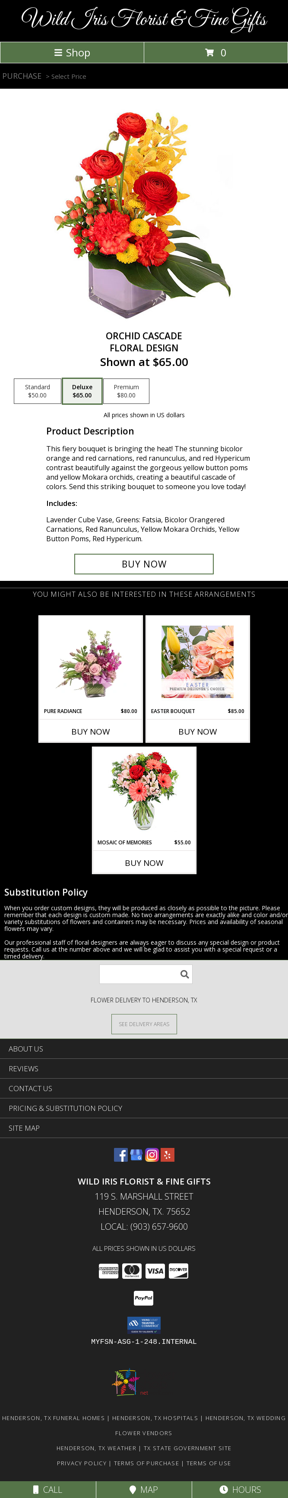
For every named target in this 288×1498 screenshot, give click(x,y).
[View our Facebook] (121, 1159)
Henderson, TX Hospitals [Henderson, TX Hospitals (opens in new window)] (155, 1418)
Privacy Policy (82, 1463)
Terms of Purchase (146, 1463)
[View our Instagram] (152, 1159)
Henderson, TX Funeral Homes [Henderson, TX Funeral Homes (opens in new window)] (53, 1418)
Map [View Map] (144, 1489)
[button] (144, 1325)
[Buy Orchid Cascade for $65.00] (144, 564)
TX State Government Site (187, 1448)
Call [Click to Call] (47, 1489)
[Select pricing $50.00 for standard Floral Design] (37, 391)
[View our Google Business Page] (136, 1159)
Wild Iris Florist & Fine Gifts (144, 20)
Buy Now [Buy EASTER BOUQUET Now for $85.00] (197, 731)
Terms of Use (209, 1463)
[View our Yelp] (167, 1159)
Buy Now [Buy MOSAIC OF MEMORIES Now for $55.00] (144, 862)
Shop (72, 52)
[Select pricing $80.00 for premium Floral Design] (126, 391)
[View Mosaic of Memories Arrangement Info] (144, 793)
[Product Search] (146, 974)
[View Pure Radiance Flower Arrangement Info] (90, 661)
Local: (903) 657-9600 (144, 1226)
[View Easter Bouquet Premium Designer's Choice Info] (197, 661)
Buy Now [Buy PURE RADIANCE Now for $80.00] (90, 731)
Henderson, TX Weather (96, 1448)
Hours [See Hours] (240, 1489)
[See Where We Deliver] (144, 1024)
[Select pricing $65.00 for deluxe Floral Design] (82, 391)
